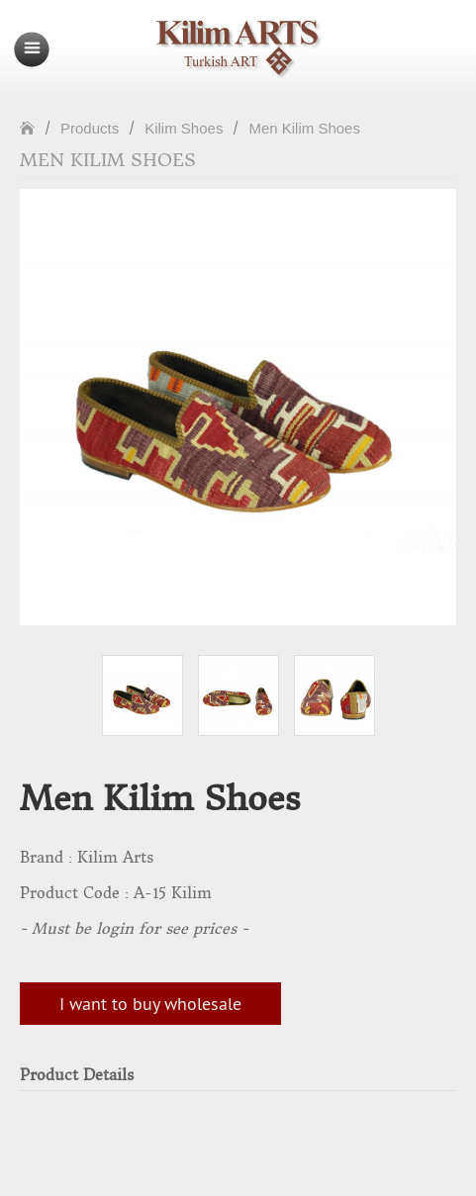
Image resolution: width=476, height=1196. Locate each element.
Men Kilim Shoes (304, 128)
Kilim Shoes (183, 128)
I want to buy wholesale (150, 1003)
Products (89, 128)
